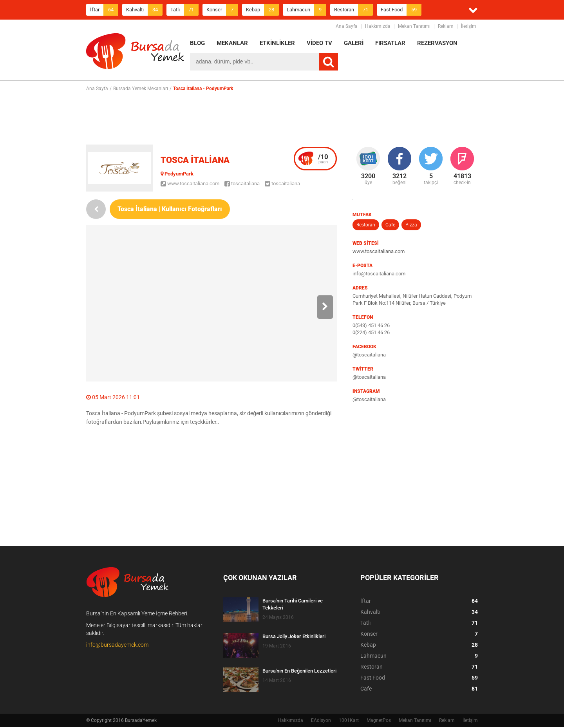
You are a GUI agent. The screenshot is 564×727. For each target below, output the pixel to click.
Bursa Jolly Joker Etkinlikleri (293, 636)
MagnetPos (379, 720)
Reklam (446, 26)
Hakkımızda (377, 26)
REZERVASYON (437, 43)
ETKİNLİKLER (277, 43)
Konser (222, 10)
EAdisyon (321, 720)
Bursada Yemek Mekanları (140, 88)
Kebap (262, 10)
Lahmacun (306, 10)
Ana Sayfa (347, 26)
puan (323, 159)
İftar (104, 10)
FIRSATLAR (390, 43)
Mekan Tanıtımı (414, 26)
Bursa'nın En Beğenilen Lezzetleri (299, 671)
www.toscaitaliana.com (190, 183)
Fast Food (401, 10)
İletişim (468, 26)
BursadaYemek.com (135, 52)
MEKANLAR (232, 43)
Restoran (353, 10)
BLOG (197, 43)
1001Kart (349, 720)
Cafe (390, 225)
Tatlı (184, 10)
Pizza (411, 225)
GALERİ (353, 43)
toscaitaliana (242, 183)
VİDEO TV (319, 43)
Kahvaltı (144, 10)
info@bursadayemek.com (117, 645)
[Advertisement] (282, 118)
